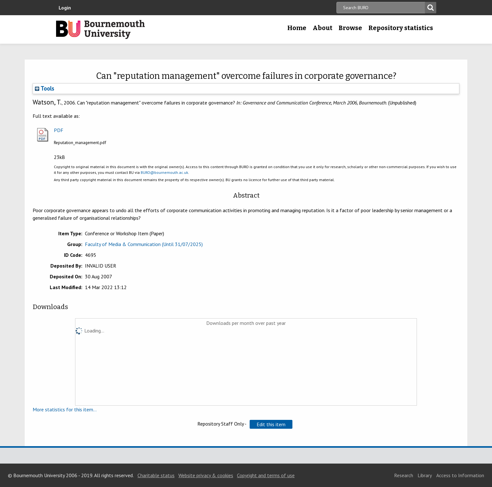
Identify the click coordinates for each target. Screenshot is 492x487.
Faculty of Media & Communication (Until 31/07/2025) (144, 244)
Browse (350, 28)
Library (425, 475)
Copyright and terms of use (266, 475)
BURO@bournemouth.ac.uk (164, 172)
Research (403, 475)
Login (65, 7)
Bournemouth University (100, 29)
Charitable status (156, 475)
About (322, 28)
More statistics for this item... (65, 409)
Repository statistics (400, 28)
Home (296, 28)
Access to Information (460, 475)
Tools (44, 88)
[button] (271, 424)
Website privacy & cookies (205, 475)
